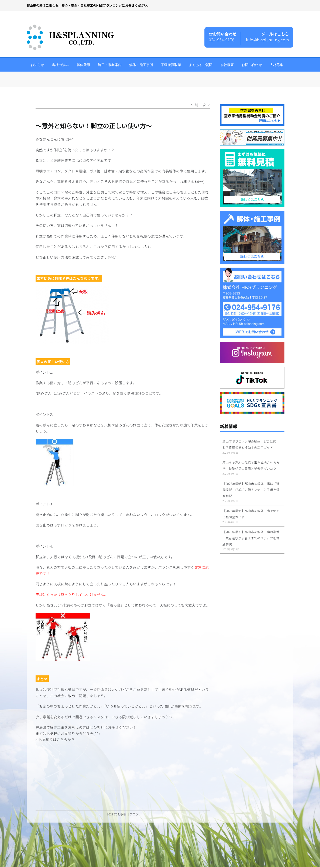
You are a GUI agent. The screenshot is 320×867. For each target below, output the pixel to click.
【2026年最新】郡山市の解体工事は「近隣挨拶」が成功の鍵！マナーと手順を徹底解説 (251, 489)
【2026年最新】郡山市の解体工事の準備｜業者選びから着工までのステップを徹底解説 (251, 538)
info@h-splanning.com (267, 39)
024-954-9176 (221, 39)
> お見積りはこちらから (55, 739)
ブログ (134, 814)
